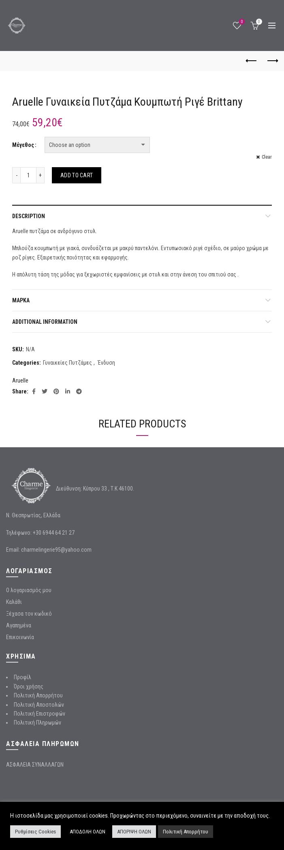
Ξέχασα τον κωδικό (29, 613)
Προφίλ (22, 677)
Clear (267, 157)
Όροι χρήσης (28, 686)
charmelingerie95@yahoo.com (56, 549)
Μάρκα (21, 300)
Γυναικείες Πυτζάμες (67, 362)
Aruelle (20, 380)
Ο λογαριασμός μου (28, 590)
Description (28, 216)
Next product (272, 60)
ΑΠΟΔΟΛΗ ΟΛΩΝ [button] (87, 832)
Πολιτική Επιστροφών (39, 713)
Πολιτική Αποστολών (39, 704)
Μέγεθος (23, 145)
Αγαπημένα (18, 625)
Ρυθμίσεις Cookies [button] (35, 832)
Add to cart (76, 175)
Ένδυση (106, 362)
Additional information (44, 322)
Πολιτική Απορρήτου (38, 695)
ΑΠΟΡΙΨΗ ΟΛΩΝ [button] (134, 832)
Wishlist (241, 22)
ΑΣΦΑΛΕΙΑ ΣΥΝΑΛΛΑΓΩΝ (35, 764)
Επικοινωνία (20, 637)
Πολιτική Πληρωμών (37, 722)
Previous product (251, 60)
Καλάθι (14, 602)
